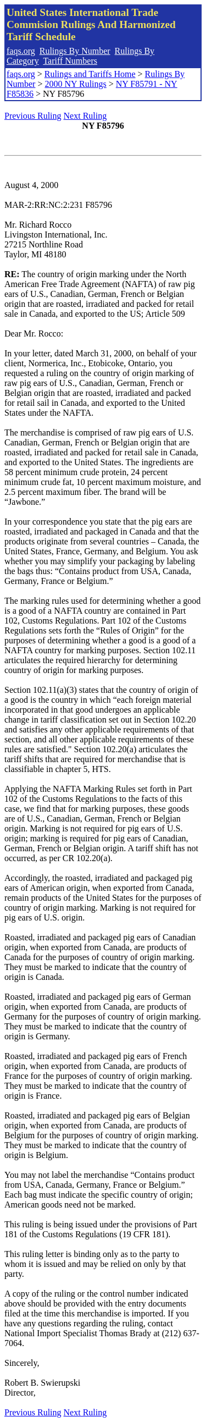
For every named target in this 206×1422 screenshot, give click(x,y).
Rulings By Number (75, 51)
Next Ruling (85, 115)
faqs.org (21, 51)
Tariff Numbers (70, 60)
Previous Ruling (33, 115)
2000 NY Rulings (75, 84)
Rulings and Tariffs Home (90, 74)
